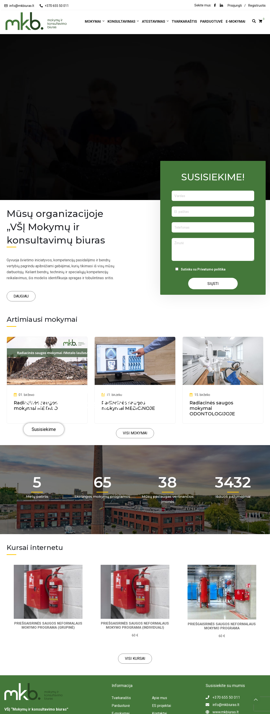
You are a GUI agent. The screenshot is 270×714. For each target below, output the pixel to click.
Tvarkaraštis (184, 21)
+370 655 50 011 (57, 6)
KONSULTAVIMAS (123, 21)
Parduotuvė (211, 21)
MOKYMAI (95, 21)
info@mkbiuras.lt (21, 6)
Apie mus (159, 698)
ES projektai (161, 705)
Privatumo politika (211, 269)
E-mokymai (235, 21)
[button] (21, 296)
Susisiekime (44, 429)
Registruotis (257, 5)
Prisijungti (235, 5)
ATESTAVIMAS (155, 21)
